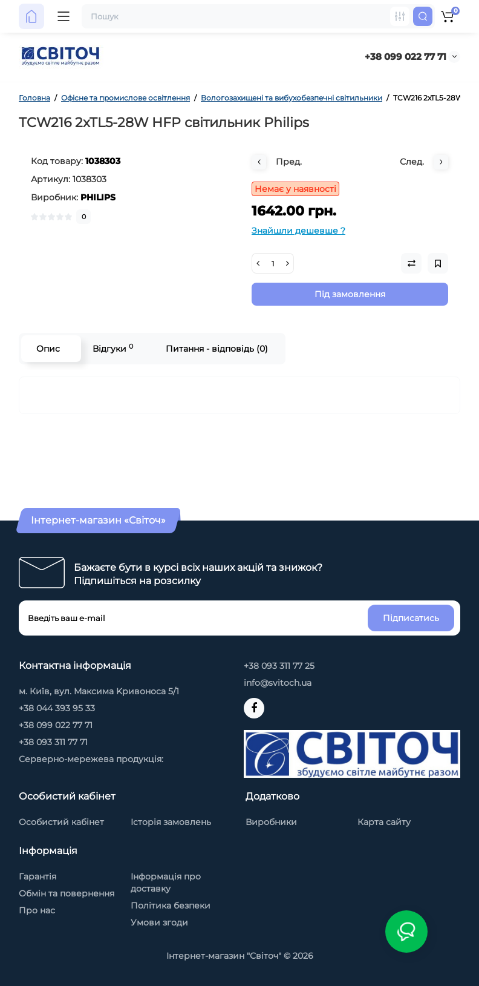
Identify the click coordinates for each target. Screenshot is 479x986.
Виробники (271, 822)
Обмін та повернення (66, 893)
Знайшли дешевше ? (298, 230)
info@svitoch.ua (277, 682)
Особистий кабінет (61, 822)
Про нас (37, 910)
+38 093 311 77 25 (279, 665)
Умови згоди (159, 922)
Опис (48, 348)
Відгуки (113, 348)
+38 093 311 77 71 (53, 742)
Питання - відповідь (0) (217, 348)
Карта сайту (384, 822)
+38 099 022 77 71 (405, 56)
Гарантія (37, 876)
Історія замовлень (171, 822)
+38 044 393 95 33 (57, 708)
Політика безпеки (170, 905)
